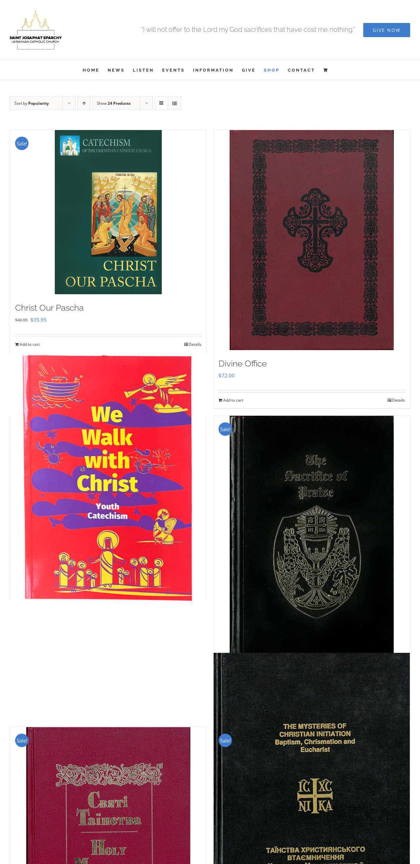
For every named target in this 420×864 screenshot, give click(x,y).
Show (114, 103)
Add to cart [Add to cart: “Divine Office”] (233, 400)
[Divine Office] (312, 240)
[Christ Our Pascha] (108, 212)
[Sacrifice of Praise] (312, 538)
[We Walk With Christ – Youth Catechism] (108, 479)
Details (195, 344)
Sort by (31, 103)
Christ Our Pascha (49, 308)
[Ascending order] (83, 103)
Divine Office (243, 363)
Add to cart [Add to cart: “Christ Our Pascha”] (30, 344)
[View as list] (174, 103)
